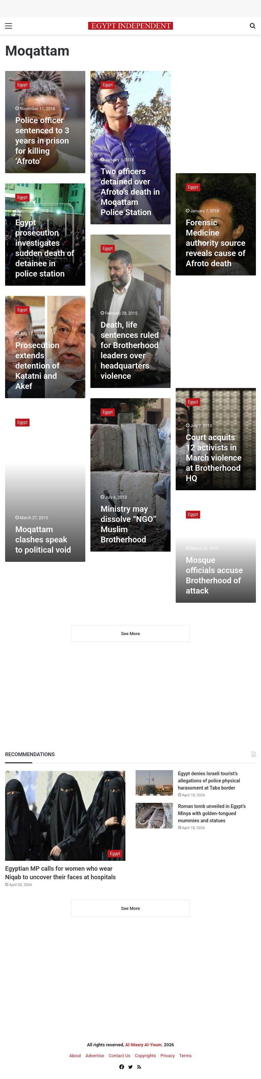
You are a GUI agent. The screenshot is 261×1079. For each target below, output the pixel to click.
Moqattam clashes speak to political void (43, 540)
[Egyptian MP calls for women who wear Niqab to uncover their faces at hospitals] (65, 815)
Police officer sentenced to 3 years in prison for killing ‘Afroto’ (42, 141)
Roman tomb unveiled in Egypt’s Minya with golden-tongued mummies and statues (212, 813)
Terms (185, 1055)
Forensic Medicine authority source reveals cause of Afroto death (216, 243)
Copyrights (145, 1055)
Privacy (167, 1055)
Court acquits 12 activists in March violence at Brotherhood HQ (214, 458)
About (75, 1055)
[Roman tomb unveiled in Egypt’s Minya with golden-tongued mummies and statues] (154, 815)
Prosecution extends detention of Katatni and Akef (37, 366)
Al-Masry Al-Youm (143, 1044)
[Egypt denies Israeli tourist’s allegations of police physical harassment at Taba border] (154, 783)
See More (130, 633)
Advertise (95, 1055)
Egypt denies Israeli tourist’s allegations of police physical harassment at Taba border (209, 781)
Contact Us (119, 1055)
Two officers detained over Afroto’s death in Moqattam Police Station (130, 192)
